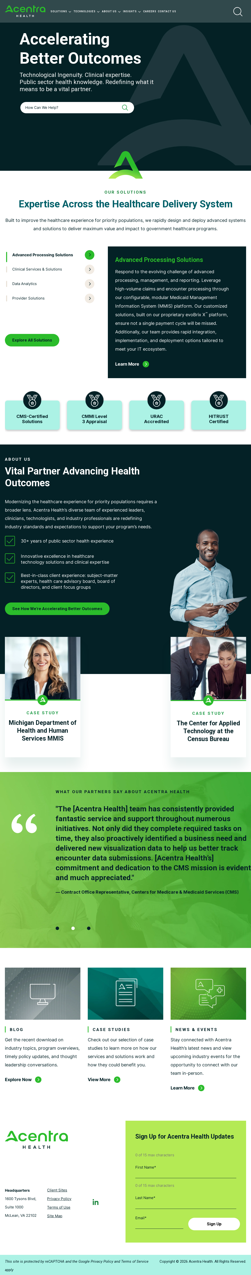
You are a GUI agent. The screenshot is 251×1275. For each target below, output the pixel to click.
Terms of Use (58, 1206)
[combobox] (77, 107)
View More (99, 1079)
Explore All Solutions (32, 340)
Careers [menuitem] (149, 11)
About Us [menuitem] (112, 11)
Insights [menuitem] (132, 11)
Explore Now (18, 1079)
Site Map (54, 1215)
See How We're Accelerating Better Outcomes (57, 608)
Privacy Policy (59, 1197)
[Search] (126, 107)
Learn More (183, 1087)
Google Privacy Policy (95, 1260)
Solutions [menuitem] (61, 11)
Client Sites (57, 1189)
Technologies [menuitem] (87, 11)
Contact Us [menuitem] (167, 11)
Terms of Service (135, 1260)
